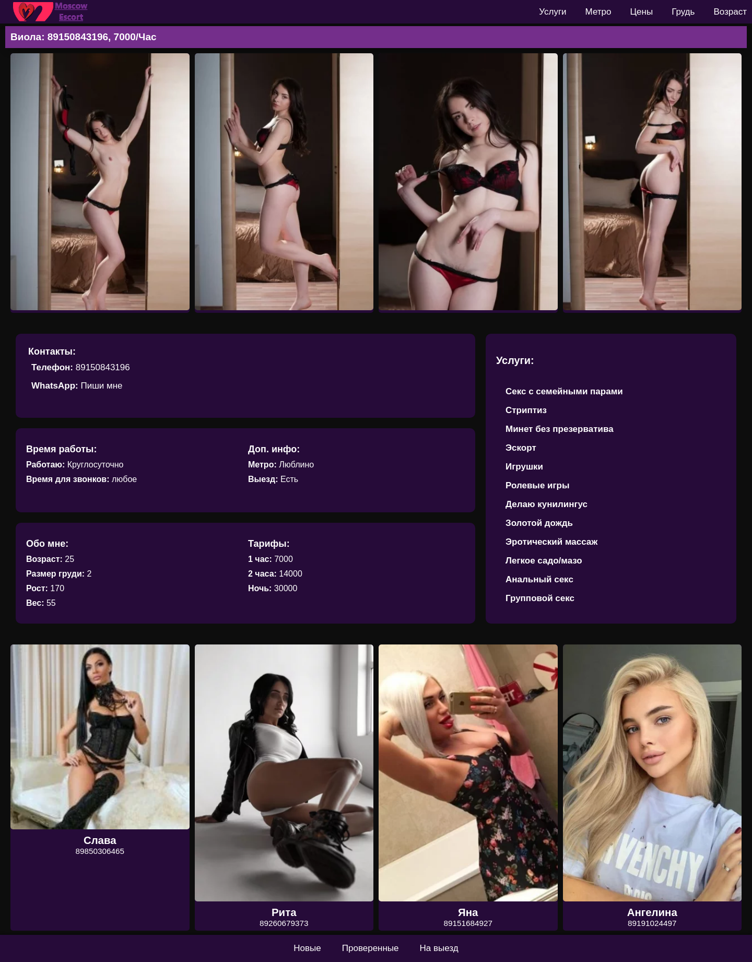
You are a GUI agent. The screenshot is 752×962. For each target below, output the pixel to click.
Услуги (552, 12)
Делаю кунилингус (547, 504)
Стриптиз (526, 410)
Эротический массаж (551, 542)
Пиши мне (101, 386)
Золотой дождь (539, 523)
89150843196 (103, 367)
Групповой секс (540, 598)
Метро (598, 12)
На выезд (439, 948)
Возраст (730, 12)
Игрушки (524, 467)
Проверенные (370, 948)
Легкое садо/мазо (544, 561)
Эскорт (521, 448)
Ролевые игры (538, 485)
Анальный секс (539, 579)
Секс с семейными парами (564, 391)
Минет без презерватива (560, 429)
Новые (307, 948)
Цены (641, 12)
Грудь (683, 12)
